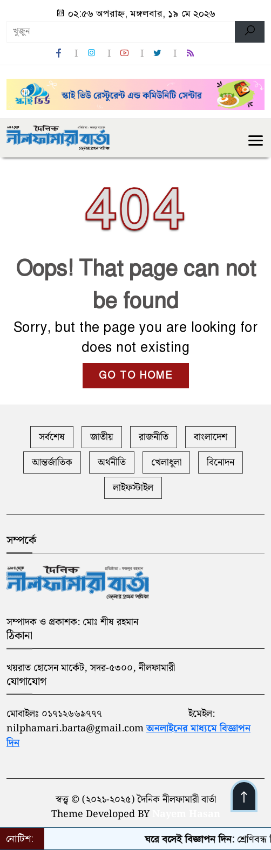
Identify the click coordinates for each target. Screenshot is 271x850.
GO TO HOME (136, 375)
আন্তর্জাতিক (52, 462)
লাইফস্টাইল (133, 488)
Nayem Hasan (186, 814)
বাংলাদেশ (210, 437)
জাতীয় (101, 437)
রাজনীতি (153, 437)
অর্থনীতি (112, 462)
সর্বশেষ (52, 437)
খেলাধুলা (166, 462)
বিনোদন (220, 462)
